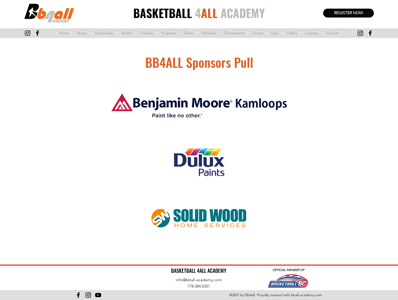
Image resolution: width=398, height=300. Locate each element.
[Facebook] (78, 295)
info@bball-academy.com (199, 279)
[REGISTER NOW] (348, 13)
